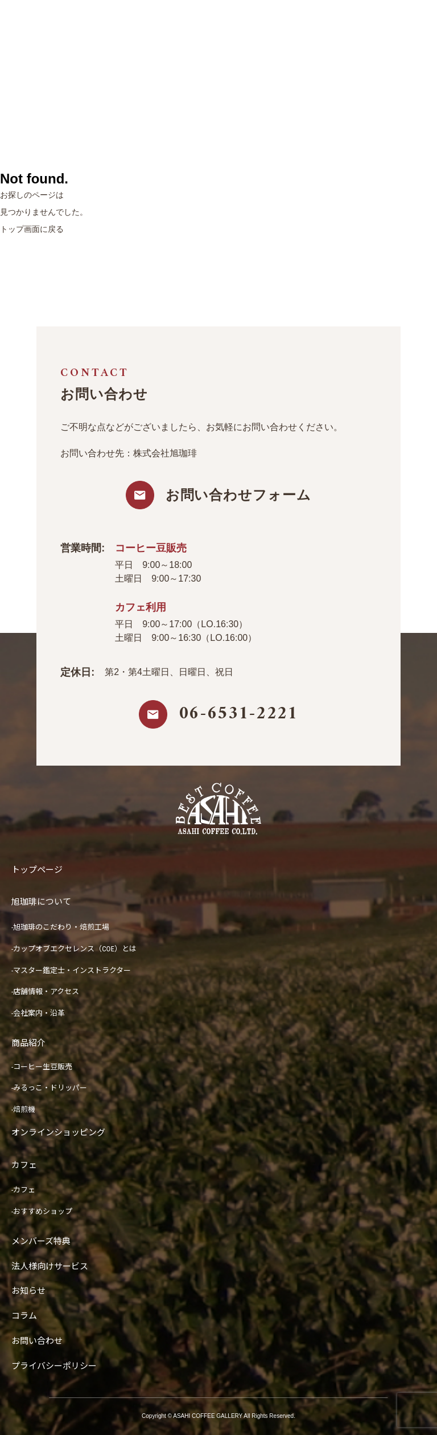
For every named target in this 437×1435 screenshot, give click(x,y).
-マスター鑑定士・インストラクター (71, 970)
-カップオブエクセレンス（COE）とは (74, 949)
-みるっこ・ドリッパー (49, 1088)
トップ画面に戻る (32, 229)
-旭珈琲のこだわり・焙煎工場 (60, 927)
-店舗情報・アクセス (45, 991)
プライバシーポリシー (54, 1366)
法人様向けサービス (49, 1266)
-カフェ (23, 1189)
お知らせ (28, 1291)
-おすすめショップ (41, 1211)
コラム (24, 1316)
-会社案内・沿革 (38, 1013)
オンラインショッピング (58, 1132)
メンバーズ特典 (41, 1241)
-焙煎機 (23, 1109)
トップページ (37, 870)
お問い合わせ (37, 1341)
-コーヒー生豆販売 (41, 1066)
